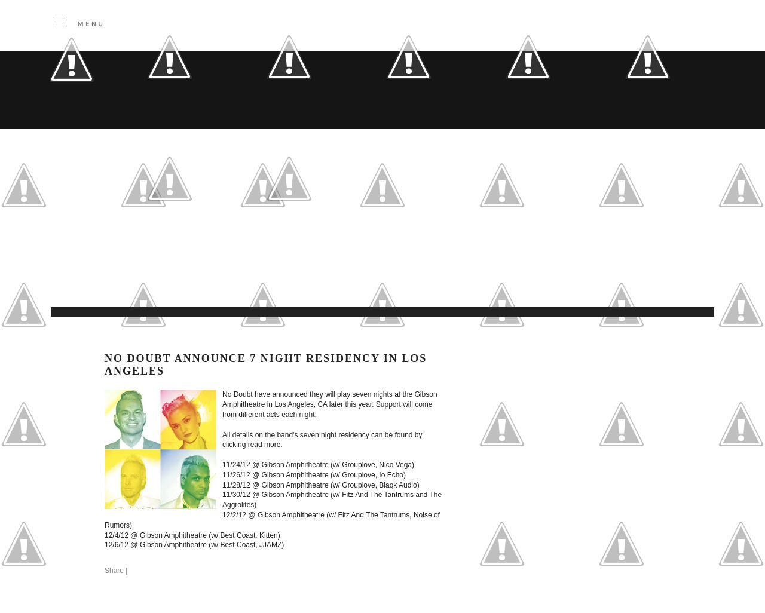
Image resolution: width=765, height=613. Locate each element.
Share (114, 570)
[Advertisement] (295, 277)
